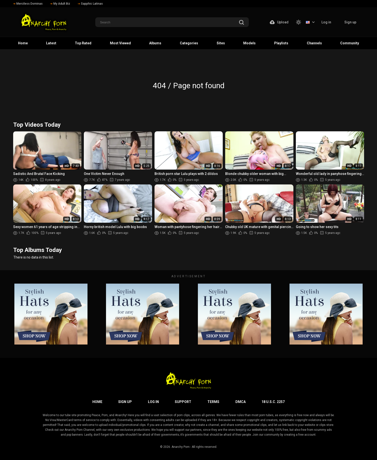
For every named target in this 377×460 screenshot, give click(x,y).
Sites (221, 43)
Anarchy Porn (181, 447)
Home (23, 43)
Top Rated (83, 43)
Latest (51, 43)
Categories (189, 43)
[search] (241, 23)
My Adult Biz (60, 3)
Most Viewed (120, 43)
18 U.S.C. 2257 (273, 402)
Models (249, 43)
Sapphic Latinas (90, 3)
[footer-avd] (51, 314)
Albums (155, 43)
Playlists (281, 43)
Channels (314, 43)
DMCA (240, 402)
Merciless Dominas (28, 3)
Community (349, 43)
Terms (213, 402)
